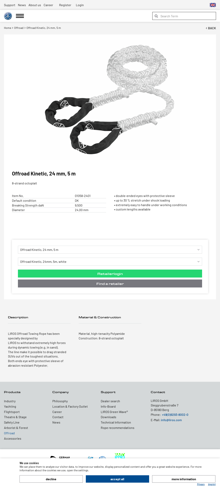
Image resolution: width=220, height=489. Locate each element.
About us (34, 5)
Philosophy (60, 401)
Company (60, 392)
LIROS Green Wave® (114, 412)
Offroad (9, 433)
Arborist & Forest (16, 428)
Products (12, 392)
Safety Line (12, 422)
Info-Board (108, 406)
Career (48, 5)
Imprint (212, 484)
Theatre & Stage (15, 417)
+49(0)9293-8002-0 (175, 414)
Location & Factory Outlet (70, 406)
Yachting (10, 406)
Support (9, 5)
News (22, 5)
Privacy (201, 484)
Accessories (12, 438)
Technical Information (116, 422)
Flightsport (12, 412)
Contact (58, 417)
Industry (10, 401)
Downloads (108, 417)
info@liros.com (171, 420)
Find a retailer (110, 284)
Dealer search (110, 401)
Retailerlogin (110, 274)
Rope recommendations (117, 428)
